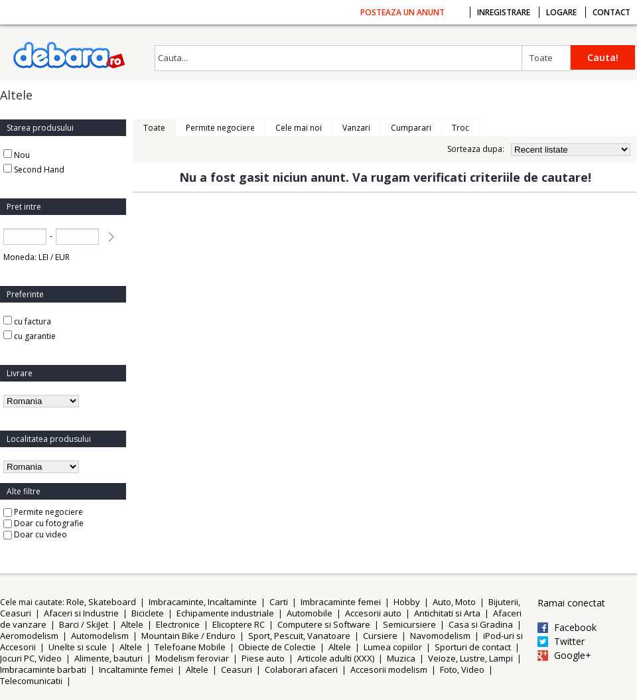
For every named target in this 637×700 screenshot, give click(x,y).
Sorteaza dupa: (475, 149)
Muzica (401, 658)
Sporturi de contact (473, 647)
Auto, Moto (454, 602)
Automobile (309, 613)
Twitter (569, 641)
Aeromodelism (29, 636)
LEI (43, 257)
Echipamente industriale (225, 613)
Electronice (178, 624)
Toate (541, 58)
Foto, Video (462, 669)
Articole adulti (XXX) (335, 658)
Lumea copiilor (393, 647)
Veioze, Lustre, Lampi (470, 658)
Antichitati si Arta (447, 613)
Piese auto (263, 658)
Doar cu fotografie (43, 523)
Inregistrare (503, 12)
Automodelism (100, 636)
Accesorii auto (373, 613)
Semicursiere (409, 624)
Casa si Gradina (481, 624)
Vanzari (356, 127)
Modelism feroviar (192, 658)
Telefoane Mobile (190, 647)
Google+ (572, 655)
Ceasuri (236, 669)
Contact (611, 12)
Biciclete (147, 613)
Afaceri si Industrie (81, 613)
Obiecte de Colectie (277, 647)
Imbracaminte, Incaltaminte (203, 602)
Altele (132, 624)
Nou (22, 155)
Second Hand (39, 169)
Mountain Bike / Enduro (188, 636)
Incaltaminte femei (136, 669)
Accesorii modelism (388, 669)
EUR (62, 257)
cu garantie (29, 336)
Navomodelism (440, 636)
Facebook (575, 627)
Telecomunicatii (31, 681)
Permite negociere (43, 512)
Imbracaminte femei (341, 602)
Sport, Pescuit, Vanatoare (299, 636)
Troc (460, 127)
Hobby (406, 602)
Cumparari (411, 127)
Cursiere (380, 636)
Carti (278, 602)
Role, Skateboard (101, 602)
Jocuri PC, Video (31, 658)
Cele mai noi (298, 127)
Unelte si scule (77, 647)
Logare (561, 12)
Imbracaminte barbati (43, 669)
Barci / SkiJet (83, 624)
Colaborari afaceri (301, 669)
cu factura (27, 321)
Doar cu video (35, 534)
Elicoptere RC (238, 624)
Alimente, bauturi (108, 658)
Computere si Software (323, 624)
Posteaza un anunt (402, 12)
